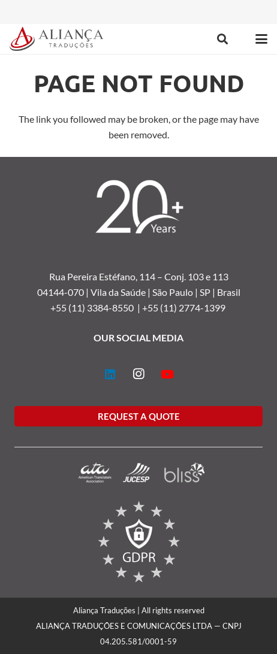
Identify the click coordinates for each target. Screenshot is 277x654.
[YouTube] (167, 374)
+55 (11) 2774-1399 (184, 307)
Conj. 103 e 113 (196, 276)
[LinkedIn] (109, 374)
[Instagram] (138, 374)
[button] (222, 39)
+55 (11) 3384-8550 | (96, 307)
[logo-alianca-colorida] (56, 39)
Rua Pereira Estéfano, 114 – (106, 276)
